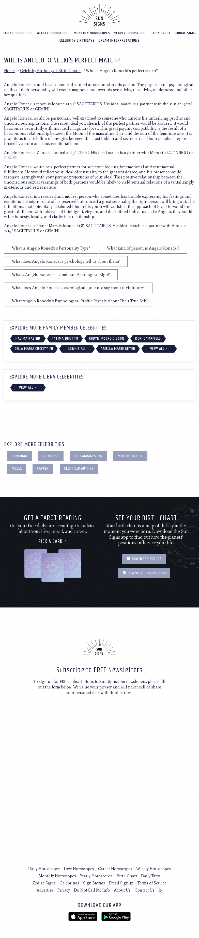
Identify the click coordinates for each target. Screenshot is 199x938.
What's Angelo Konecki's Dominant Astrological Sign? (61, 274)
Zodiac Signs (185, 33)
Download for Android (144, 573)
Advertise (45, 889)
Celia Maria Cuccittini (34, 348)
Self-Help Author (79, 468)
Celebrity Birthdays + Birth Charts (50, 70)
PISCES (10, 157)
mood (57, 531)
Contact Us (145, 889)
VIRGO (83, 152)
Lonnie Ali (76, 348)
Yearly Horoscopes (130, 33)
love (45, 531)
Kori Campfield (148, 338)
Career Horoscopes (115, 868)
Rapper (43, 468)
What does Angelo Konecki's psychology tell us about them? (66, 261)
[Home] (99, 14)
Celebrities (69, 882)
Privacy (63, 889)
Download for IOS (144, 558)
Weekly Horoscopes (53, 33)
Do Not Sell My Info (92, 889)
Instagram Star (88, 456)
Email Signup (121, 882)
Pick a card (52, 541)
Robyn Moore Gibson (107, 338)
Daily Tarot (161, 33)
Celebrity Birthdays (77, 40)
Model (17, 468)
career (80, 531)
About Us (122, 889)
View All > (159, 348)
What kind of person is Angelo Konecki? (143, 247)
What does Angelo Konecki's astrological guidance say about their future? (78, 287)
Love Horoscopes (79, 868)
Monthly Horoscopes (92, 33)
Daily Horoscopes (18, 33)
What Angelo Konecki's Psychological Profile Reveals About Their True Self (79, 300)
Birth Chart (127, 875)
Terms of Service (151, 882)
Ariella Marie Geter (118, 348)
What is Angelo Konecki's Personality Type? (51, 247)
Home (9, 70)
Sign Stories (94, 882)
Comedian (19, 456)
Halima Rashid (28, 338)
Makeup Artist (130, 456)
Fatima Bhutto (65, 338)
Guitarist (50, 456)
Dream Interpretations (119, 40)
